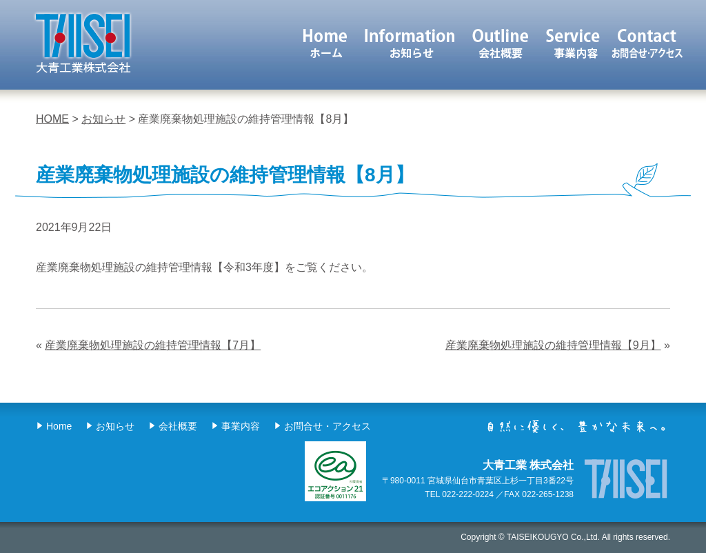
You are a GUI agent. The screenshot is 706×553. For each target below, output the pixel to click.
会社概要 (501, 43)
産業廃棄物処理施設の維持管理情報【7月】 (153, 345)
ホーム (325, 43)
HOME (52, 119)
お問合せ (647, 43)
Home (59, 426)
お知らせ (410, 43)
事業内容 (574, 43)
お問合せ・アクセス (327, 426)
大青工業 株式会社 (83, 42)
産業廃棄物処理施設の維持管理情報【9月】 (553, 345)
